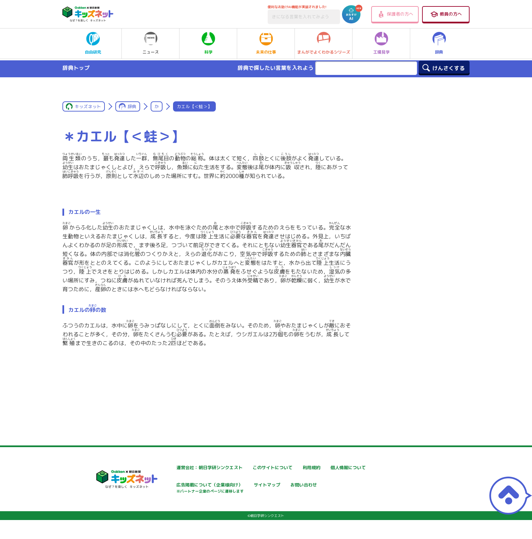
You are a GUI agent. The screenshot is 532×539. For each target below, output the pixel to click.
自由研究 (93, 43)
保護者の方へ (395, 14)
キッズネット (88, 106)
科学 (208, 43)
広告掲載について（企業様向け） (272, 489)
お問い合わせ (169, 509)
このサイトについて (258, 467)
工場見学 (381, 43)
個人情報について (174, 485)
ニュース (150, 43)
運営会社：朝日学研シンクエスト (191, 467)
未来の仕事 (266, 43)
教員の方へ (446, 14)
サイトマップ (332, 485)
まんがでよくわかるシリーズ (323, 43)
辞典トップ (76, 68)
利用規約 (327, 467)
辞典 (439, 43)
